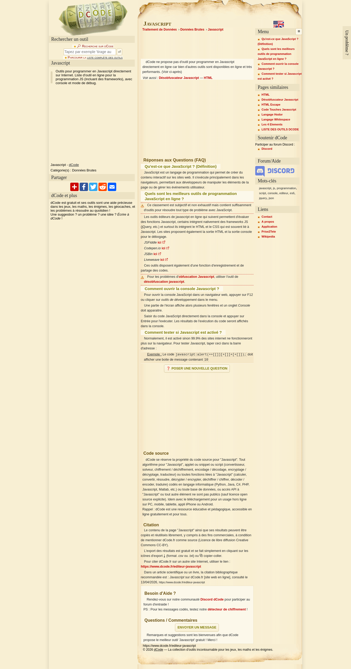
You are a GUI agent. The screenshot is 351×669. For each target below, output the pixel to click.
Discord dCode (212, 599)
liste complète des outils (105, 57)
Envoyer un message (197, 627)
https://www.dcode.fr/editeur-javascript (171, 566)
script (262, 193)
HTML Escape (271, 104)
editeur (283, 193)
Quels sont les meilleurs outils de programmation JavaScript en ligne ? (276, 53)
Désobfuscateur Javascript (179, 78)
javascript (265, 188)
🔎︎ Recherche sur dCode (95, 46)
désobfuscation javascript (164, 282)
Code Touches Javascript (279, 109)
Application (269, 226)
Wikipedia (268, 236)
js (274, 188)
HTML (208, 78)
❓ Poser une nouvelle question (196, 368)
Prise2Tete (269, 231)
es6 (292, 193)
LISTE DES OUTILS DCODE (280, 129)
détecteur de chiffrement (227, 609)
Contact (267, 216)
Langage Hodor (272, 114)
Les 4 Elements (272, 124)
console (273, 193)
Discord (267, 148)
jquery (263, 198)
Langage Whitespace (276, 119)
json (271, 198)
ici (162, 242)
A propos (268, 221)
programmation (286, 188)
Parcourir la (95, 57)
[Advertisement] (197, 409)
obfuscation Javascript (196, 277)
